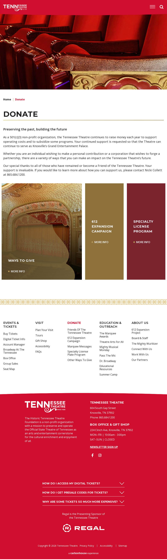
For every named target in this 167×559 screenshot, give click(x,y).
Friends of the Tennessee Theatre (80, 331)
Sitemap (122, 546)
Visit (39, 323)
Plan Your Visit (44, 330)
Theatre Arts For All (111, 342)
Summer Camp (108, 374)
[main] (83, 156)
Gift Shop (41, 341)
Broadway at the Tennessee (13, 351)
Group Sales (10, 363)
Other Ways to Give (80, 360)
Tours (39, 335)
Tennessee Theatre (10, 8)
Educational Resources (106, 368)
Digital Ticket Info (14, 339)
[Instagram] (99, 455)
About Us (140, 323)
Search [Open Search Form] (162, 7)
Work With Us (140, 354)
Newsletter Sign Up (104, 447)
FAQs (38, 351)
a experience (83, 553)
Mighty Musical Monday (108, 348)
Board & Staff (140, 338)
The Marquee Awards (107, 335)
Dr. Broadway (107, 361)
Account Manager (14, 344)
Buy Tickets (10, 333)
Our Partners (140, 360)
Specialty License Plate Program (78, 353)
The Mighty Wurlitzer (145, 343)
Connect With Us (142, 349)
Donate (74, 323)
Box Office (9, 358)
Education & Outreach (110, 324)
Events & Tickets (11, 324)
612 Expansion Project (140, 331)
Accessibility (42, 346)
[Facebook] (92, 455)
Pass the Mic (107, 355)
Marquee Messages (80, 346)
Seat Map (9, 369)
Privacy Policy (87, 546)
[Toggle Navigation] (152, 6)
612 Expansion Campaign (76, 339)
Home (7, 99)
